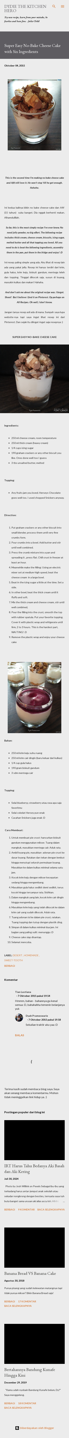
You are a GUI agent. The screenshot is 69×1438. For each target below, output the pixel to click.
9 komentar (26, 1209)
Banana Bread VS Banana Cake (30, 1273)
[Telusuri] (54, 6)
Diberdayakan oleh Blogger (34, 1428)
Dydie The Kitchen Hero (25, 8)
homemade (31, 955)
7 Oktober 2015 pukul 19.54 (34, 995)
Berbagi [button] (9, 965)
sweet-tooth (13, 960)
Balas (19, 1035)
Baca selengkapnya (51, 1209)
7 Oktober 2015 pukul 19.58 (44, 1019)
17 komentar (27, 1301)
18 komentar (27, 1403)
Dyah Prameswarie (37, 1015)
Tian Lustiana (23, 991)
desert (18, 955)
